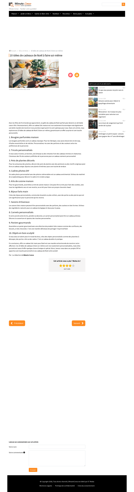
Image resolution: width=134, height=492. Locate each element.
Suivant (79, 323)
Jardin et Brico (26, 14)
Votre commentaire (17, 452)
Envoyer (33, 470)
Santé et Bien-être (42, 14)
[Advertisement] (67, 33)
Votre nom (13, 447)
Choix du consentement (86, 486)
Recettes (66, 14)
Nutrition (56, 14)
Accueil (12, 51)
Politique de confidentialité (65, 486)
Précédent (17, 323)
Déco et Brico (23, 51)
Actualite (89, 14)
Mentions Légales (45, 486)
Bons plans (77, 14)
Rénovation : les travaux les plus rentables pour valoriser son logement (110, 114)
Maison (14, 14)
